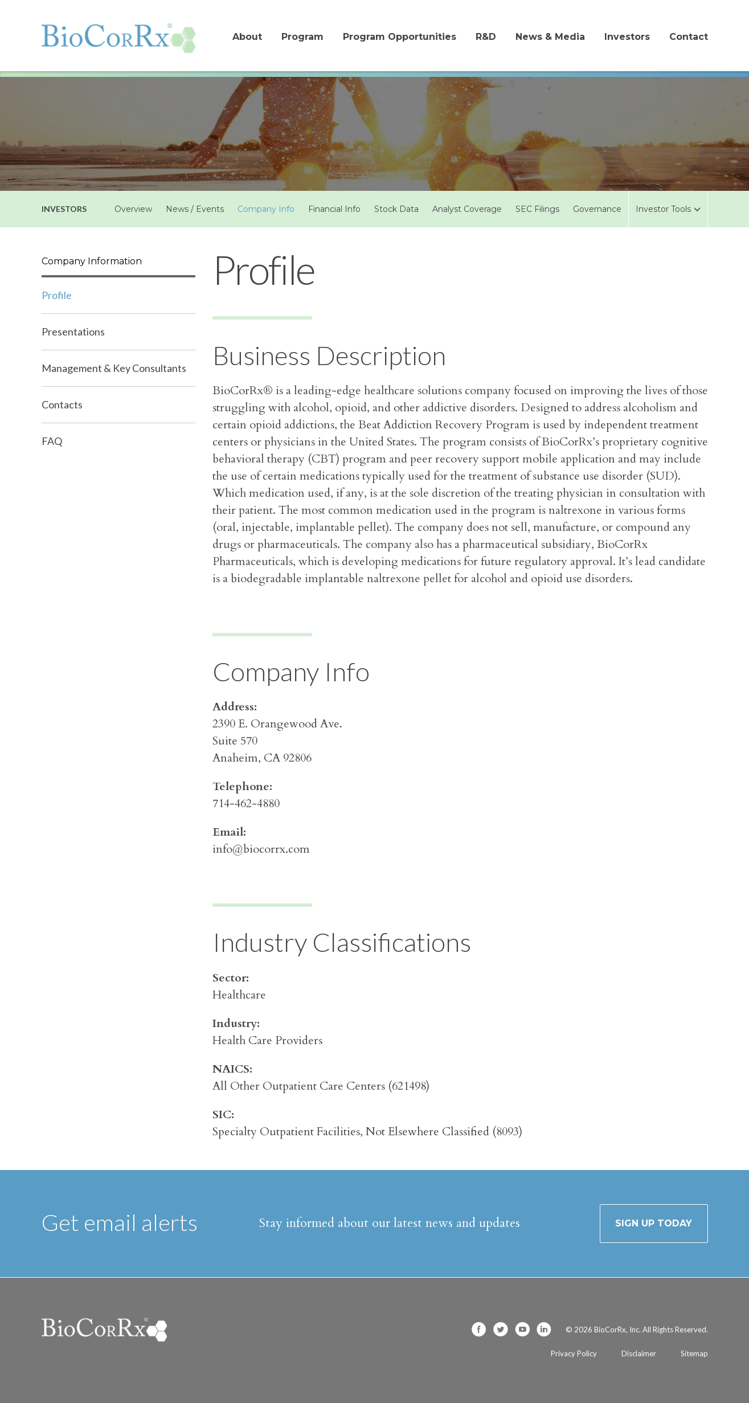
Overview (133, 209)
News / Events (195, 209)
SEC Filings (537, 209)
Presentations (73, 331)
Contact (688, 36)
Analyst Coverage (467, 209)
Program (302, 36)
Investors (627, 36)
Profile (57, 295)
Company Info (266, 209)
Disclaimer (638, 1353)
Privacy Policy (574, 1353)
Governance (597, 209)
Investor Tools (668, 209)
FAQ (52, 441)
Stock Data (396, 209)
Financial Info (334, 209)
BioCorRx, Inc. (617, 1329)
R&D (486, 36)
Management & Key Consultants (114, 368)
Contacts (62, 404)
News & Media (550, 36)
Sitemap (694, 1353)
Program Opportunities (399, 36)
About (247, 36)
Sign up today (653, 1223)
